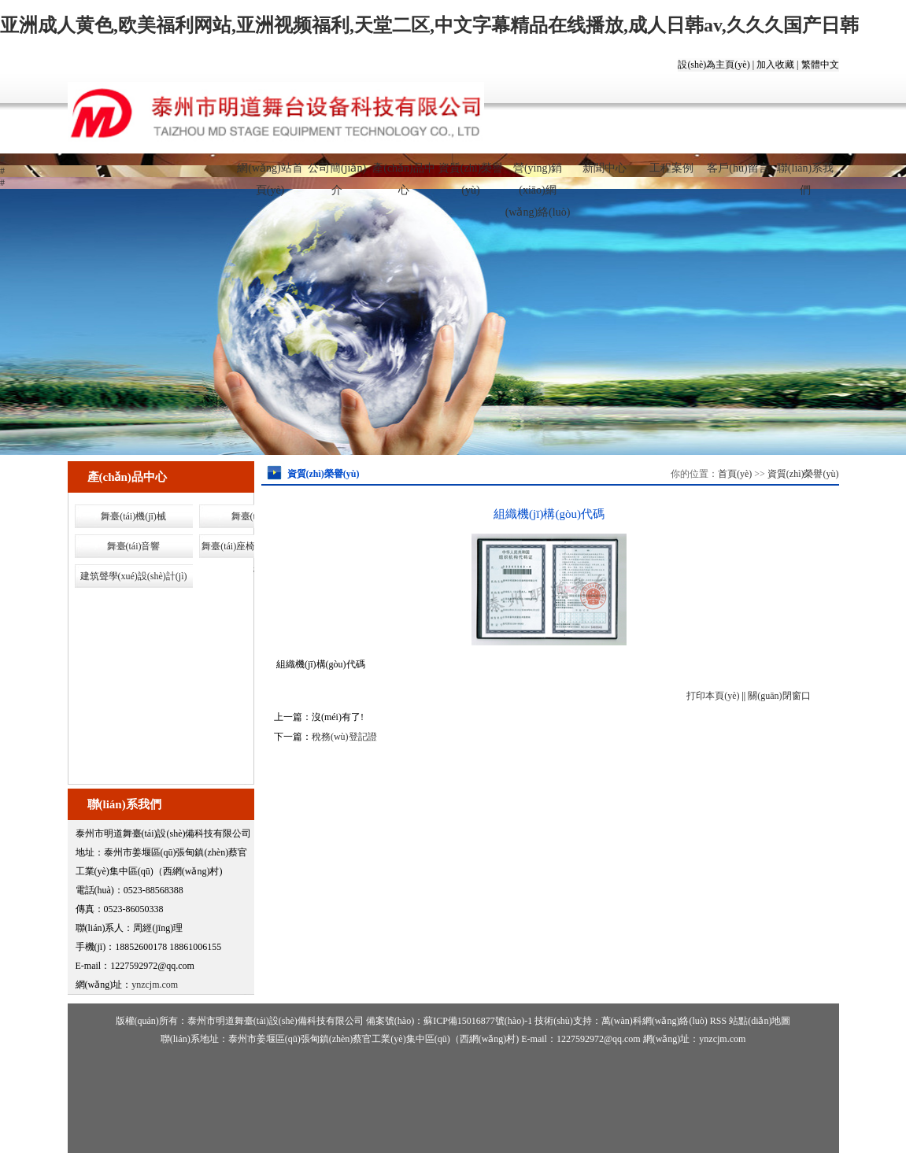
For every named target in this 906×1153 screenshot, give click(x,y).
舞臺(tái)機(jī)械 (133, 516)
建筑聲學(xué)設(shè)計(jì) (133, 576)
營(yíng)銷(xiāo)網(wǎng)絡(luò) (538, 174)
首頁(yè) (735, 473)
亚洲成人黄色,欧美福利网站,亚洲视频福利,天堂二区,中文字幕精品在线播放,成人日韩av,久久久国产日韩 (429, 25)
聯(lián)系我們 (805, 174)
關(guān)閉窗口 (779, 695)
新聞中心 (604, 168)
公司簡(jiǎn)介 (337, 174)
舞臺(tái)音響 (134, 546)
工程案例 (671, 168)
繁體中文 (820, 64)
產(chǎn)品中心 (403, 174)
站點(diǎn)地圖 (759, 1020)
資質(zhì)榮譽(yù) (470, 174)
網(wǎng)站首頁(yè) (269, 174)
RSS (718, 1020)
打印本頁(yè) (712, 695)
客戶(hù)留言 (738, 168)
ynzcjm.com (154, 984)
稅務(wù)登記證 (344, 736)
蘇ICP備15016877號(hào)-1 (477, 1020)
